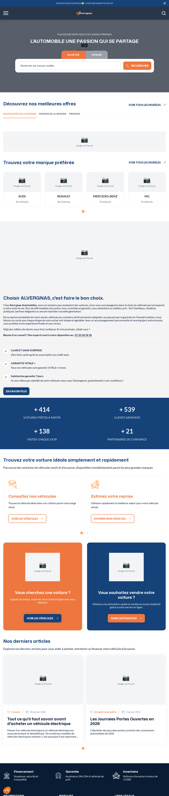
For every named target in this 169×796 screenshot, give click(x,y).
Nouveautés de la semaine (19, 113)
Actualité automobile (105, 711)
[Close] (164, 3)
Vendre (96, 54)
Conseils (15, 711)
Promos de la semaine (52, 113)
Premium (74, 113)
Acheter (73, 54)
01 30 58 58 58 (83, 335)
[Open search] (164, 13)
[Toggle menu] (5, 13)
